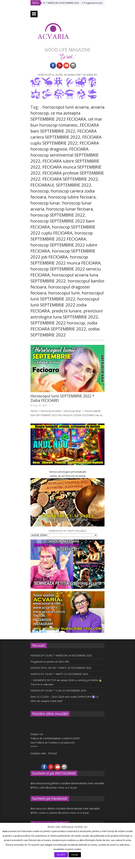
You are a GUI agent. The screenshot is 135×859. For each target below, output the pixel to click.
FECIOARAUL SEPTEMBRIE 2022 (60, 185)
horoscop (39, 191)
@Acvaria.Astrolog (40, 783)
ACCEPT (61, 854)
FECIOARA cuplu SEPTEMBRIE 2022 (66, 140)
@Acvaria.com (38, 808)
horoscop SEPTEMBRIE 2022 (57, 215)
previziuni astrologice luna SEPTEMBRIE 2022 (66, 314)
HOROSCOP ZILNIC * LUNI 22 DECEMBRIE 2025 (58, 690)
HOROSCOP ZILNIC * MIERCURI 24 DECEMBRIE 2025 (56, 2)
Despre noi (36, 734)
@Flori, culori (37, 787)
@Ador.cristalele (61, 783)
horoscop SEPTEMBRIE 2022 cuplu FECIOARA (62, 230)
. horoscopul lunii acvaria (64, 107)
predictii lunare (66, 311)
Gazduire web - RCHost (43, 753)
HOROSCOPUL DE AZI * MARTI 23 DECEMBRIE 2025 (60, 667)
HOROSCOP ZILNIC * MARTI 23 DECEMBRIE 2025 (59, 674)
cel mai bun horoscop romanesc (66, 122)
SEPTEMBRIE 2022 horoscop (57, 323)
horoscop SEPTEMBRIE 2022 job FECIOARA (62, 254)
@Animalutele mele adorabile (87, 783)
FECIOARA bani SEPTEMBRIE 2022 (64, 128)
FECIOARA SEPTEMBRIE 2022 (70, 179)
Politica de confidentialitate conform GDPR (54, 738)
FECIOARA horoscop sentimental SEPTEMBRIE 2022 (64, 155)
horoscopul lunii (64, 293)
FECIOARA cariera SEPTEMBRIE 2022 (63, 134)
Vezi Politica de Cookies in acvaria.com (52, 742)
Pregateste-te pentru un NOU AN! (49, 661)
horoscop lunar (45, 203)
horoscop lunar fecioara (69, 209)
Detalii (74, 854)
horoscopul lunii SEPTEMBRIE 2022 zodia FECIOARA (64, 305)
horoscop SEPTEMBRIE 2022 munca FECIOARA (65, 260)
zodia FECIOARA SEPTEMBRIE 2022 (63, 326)
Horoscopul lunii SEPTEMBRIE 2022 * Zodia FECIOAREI (62, 398)
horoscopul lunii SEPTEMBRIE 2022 (67, 296)
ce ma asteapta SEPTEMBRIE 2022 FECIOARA (58, 116)
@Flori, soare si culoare (43, 812)
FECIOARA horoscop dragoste (64, 146)
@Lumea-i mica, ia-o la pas (61, 787)
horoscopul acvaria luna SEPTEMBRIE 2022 (64, 278)
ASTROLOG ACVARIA (73, 476)
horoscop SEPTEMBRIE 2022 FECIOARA (61, 236)
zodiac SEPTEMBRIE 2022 (65, 332)
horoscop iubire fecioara (72, 197)
